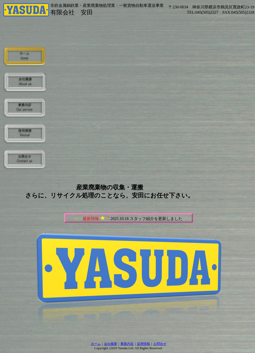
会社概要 (110, 344)
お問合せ (159, 344)
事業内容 (127, 344)
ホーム (96, 344)
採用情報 (143, 344)
